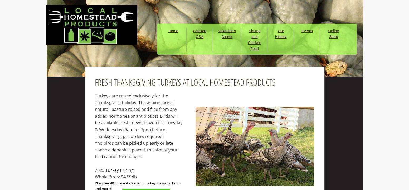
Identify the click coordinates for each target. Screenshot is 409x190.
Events (307, 31)
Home (173, 31)
